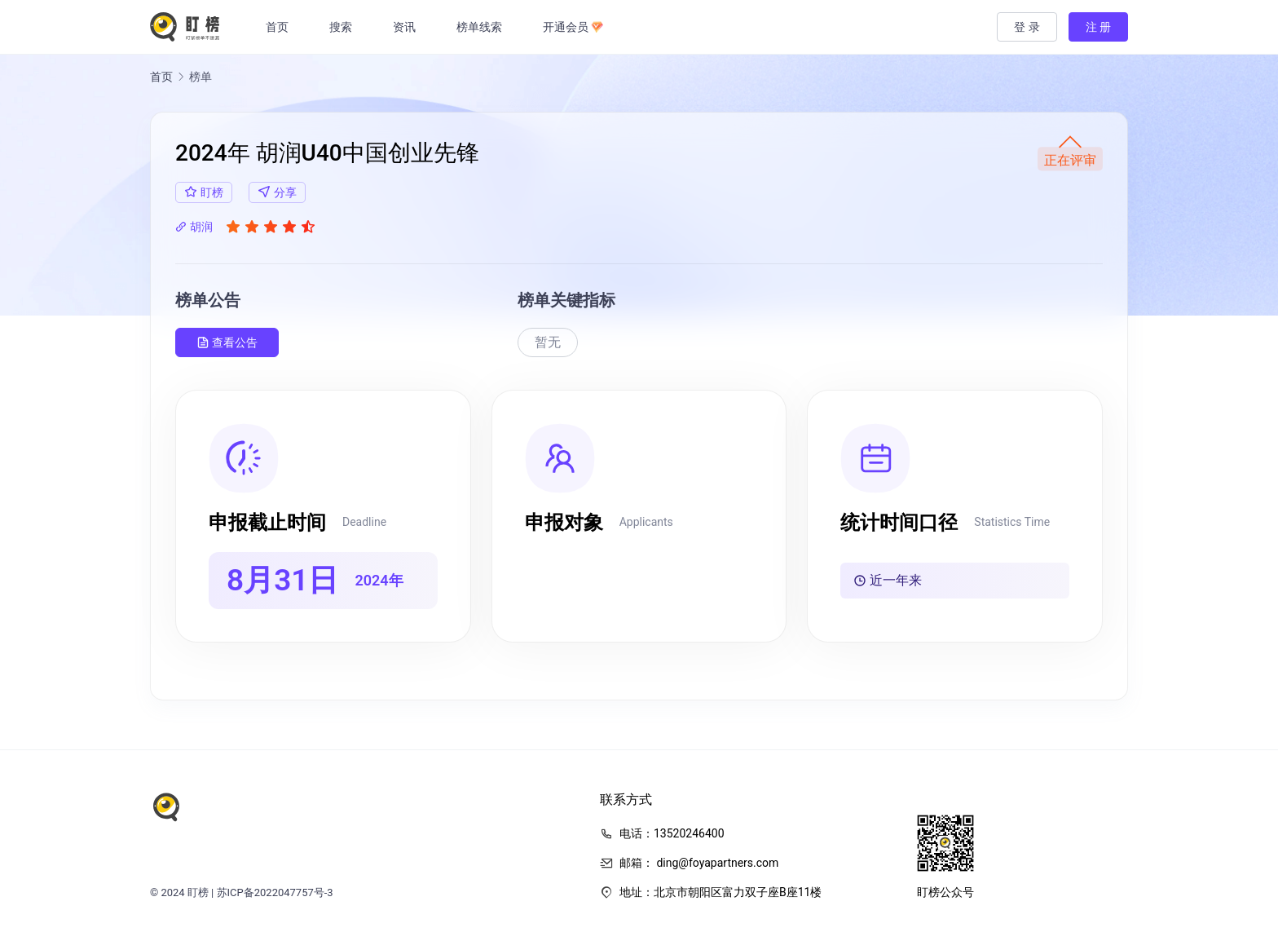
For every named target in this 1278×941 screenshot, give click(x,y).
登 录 (1026, 26)
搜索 (344, 26)
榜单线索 (483, 26)
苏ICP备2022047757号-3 (275, 892)
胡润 (194, 226)
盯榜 (198, 892)
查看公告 (227, 343)
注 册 (1098, 26)
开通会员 (577, 26)
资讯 (408, 26)
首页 (281, 26)
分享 (277, 192)
